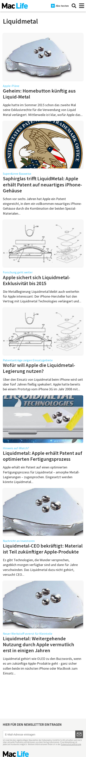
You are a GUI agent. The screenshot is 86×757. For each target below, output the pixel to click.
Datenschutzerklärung (71, 744)
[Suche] (74, 5)
